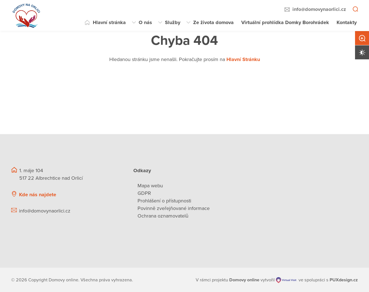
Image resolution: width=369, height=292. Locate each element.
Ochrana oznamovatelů (163, 216)
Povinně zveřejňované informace (174, 208)
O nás (145, 22)
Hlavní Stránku (243, 59)
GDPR (144, 193)
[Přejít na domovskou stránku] (26, 15)
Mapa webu (150, 186)
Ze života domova (213, 22)
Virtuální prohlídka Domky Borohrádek (285, 22)
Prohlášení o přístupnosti (164, 201)
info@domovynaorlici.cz (319, 9)
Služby (172, 22)
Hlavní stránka (109, 22)
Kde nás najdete (37, 194)
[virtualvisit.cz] (286, 280)
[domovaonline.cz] (244, 280)
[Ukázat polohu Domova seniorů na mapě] (100, 194)
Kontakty (347, 22)
